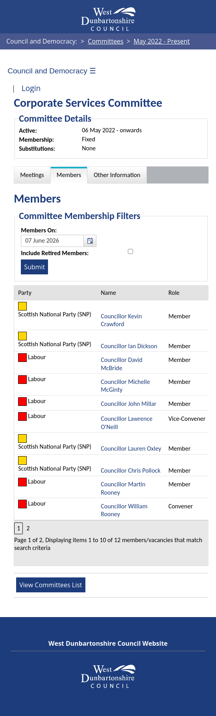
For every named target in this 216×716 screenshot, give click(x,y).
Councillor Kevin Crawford (121, 320)
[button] (89, 240)
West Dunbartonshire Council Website (108, 643)
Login (31, 88)
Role (173, 292)
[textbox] (58, 241)
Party (24, 292)
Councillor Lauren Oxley (131, 448)
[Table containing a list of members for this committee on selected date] (111, 425)
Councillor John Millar (128, 403)
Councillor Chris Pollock (130, 470)
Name (108, 292)
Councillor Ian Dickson (129, 346)
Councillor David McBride (121, 363)
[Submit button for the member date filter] (34, 266)
